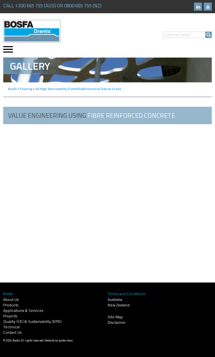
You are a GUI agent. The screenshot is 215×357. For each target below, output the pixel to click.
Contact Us (12, 332)
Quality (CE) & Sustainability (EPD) (32, 321)
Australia (115, 299)
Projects (10, 316)
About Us (11, 299)
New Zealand (119, 305)
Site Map (115, 317)
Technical (11, 327)
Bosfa (32, 31)
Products (10, 305)
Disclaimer (117, 322)
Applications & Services (23, 310)
